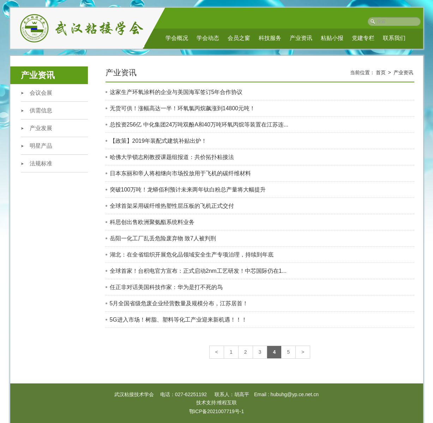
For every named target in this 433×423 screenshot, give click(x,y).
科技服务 (270, 38)
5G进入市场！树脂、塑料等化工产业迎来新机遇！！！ (178, 320)
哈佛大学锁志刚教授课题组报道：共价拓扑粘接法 (172, 157)
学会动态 (208, 38)
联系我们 (394, 38)
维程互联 (227, 402)
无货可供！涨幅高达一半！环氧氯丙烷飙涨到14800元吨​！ (182, 108)
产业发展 (41, 128)
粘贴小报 (332, 38)
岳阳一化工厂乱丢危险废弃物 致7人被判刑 (163, 238)
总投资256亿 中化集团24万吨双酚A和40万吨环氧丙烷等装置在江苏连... (199, 125)
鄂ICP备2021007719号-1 (216, 411)
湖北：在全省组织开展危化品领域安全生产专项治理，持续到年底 (191, 255)
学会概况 (177, 38)
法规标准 (41, 163)
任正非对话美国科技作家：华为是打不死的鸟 (166, 287)
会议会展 (41, 93)
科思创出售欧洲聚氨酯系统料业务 (152, 222)
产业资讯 (301, 38)
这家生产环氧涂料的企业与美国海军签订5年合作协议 (176, 92)
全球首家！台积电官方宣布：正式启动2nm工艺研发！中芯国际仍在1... (198, 271)
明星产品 (41, 146)
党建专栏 (363, 38)
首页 (381, 72)
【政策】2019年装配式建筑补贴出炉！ (158, 141)
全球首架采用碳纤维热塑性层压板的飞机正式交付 (172, 206)
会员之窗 (239, 38)
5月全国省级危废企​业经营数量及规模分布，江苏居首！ (179, 303)
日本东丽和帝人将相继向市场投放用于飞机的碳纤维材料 (180, 173)
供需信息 (41, 110)
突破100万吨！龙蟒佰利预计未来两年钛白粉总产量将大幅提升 (188, 190)
